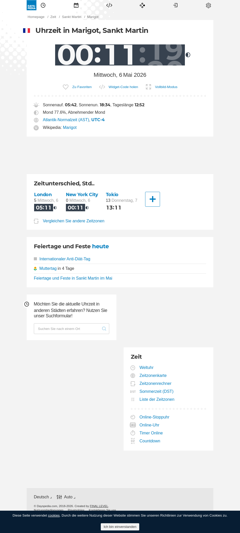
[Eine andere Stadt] (152, 199)
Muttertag (48, 268)
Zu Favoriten (82, 87)
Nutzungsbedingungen (48, 510)
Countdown (150, 441)
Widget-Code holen (123, 87)
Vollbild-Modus (166, 87)
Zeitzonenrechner (156, 383)
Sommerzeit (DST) (156, 391)
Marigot (69, 127)
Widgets (109, 5)
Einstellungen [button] (208, 5)
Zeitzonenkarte (153, 375)
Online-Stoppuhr (154, 417)
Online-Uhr (149, 425)
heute (100, 246)
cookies (54, 515)
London (43, 194)
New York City (82, 194)
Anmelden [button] (175, 5)
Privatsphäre (76, 510)
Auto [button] (68, 497)
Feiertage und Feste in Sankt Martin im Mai (73, 278)
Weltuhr (147, 367)
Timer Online (151, 433)
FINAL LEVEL (99, 506)
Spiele (142, 5)
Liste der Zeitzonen (157, 399)
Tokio (112, 194)
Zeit (43, 5)
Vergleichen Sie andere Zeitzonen (73, 221)
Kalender (76, 5)
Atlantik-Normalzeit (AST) (66, 120)
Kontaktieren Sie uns (102, 510)
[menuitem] (43, 5)
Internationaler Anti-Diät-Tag (62, 259)
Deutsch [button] (41, 497)
